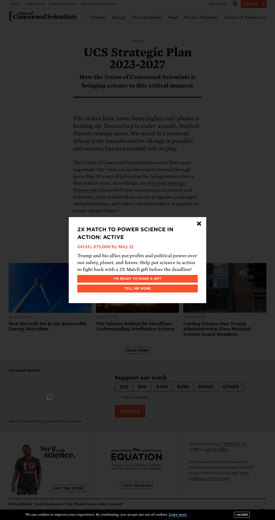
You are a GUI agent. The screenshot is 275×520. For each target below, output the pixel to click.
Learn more (178, 515)
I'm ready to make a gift (137, 279)
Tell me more (137, 288)
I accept (241, 514)
